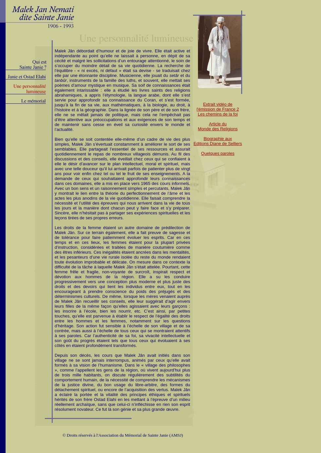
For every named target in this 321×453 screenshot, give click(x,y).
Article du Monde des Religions (218, 126)
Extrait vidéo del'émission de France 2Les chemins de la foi (218, 109)
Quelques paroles (218, 153)
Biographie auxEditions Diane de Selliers (217, 141)
